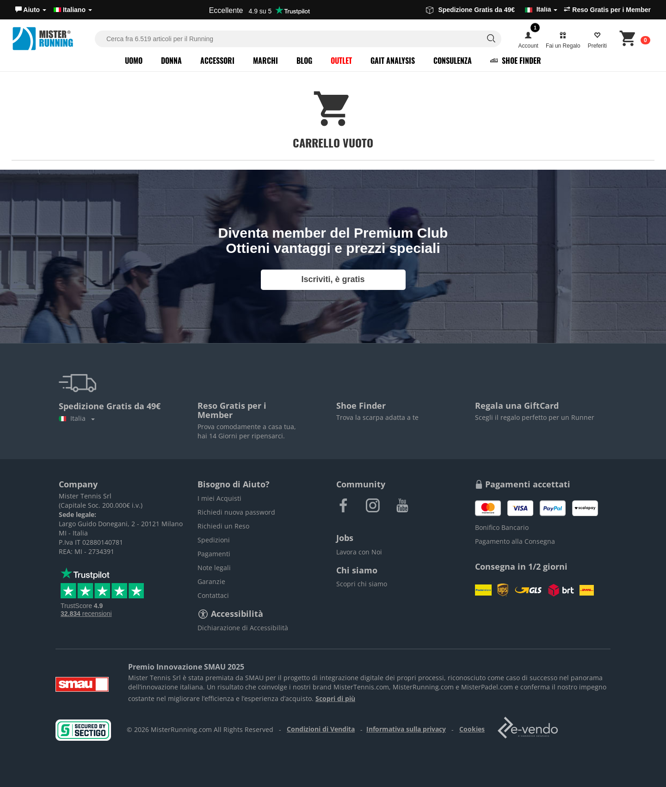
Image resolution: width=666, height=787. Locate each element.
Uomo (133, 60)
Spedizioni (213, 539)
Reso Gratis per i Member (607, 9)
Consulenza (452, 60)
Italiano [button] (73, 9)
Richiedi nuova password (236, 512)
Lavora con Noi (359, 551)
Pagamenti (213, 553)
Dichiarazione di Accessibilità (242, 627)
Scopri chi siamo (361, 583)
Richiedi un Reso (223, 526)
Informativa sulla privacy (406, 729)
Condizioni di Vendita (321, 729)
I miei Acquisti (219, 498)
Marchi (265, 60)
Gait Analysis (392, 60)
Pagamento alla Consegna (515, 541)
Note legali (214, 567)
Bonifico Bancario (502, 527)
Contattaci (213, 595)
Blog (304, 60)
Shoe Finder (515, 60)
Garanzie (211, 581)
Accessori (217, 60)
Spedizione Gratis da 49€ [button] (491, 10)
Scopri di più (335, 698)
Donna (171, 60)
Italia (77, 418)
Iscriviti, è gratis (332, 279)
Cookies (472, 729)
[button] (31, 9)
